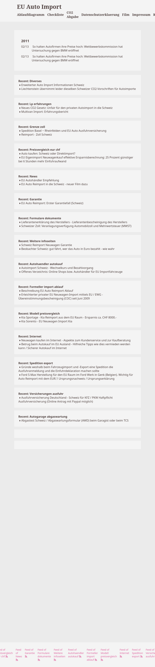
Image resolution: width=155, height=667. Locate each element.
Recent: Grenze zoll (31, 127)
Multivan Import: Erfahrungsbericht (44, 112)
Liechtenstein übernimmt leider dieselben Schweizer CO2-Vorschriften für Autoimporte (78, 89)
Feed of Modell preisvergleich (109, 654)
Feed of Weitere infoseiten (59, 654)
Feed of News (19, 654)
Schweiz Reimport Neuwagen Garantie (46, 245)
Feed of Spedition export (137, 653)
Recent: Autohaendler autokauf (40, 264)
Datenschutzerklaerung (100, 14)
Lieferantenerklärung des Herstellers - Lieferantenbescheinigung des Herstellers (74, 222)
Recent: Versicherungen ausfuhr (41, 394)
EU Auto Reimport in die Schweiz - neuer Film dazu (54, 184)
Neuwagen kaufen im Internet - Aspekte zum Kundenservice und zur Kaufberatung (76, 340)
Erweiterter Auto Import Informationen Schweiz (52, 85)
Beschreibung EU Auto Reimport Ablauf (47, 291)
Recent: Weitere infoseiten (37, 241)
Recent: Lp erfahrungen (35, 104)
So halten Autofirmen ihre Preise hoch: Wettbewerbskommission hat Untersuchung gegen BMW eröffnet (77, 48)
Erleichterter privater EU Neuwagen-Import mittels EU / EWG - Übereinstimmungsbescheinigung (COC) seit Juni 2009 (60, 296)
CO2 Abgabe (73, 14)
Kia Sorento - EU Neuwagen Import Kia (46, 321)
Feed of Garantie (30, 653)
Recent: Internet (30, 336)
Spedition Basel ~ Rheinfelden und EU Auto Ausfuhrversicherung (63, 131)
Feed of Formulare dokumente (44, 654)
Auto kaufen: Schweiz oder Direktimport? (48, 153)
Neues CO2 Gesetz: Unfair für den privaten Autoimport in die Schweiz (67, 108)
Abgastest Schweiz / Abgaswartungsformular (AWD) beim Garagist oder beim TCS (74, 420)
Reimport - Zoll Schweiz (36, 134)
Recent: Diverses (30, 81)
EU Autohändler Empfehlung (40, 180)
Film (125, 14)
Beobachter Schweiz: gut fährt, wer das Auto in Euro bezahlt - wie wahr (68, 249)
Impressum (141, 14)
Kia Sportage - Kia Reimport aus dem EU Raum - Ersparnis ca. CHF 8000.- (68, 317)
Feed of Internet (124, 653)
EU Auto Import (39, 6)
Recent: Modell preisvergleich (39, 313)
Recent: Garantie (30, 199)
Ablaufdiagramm (31, 14)
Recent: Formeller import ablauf (40, 287)
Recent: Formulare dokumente (39, 218)
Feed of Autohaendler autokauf (76, 653)
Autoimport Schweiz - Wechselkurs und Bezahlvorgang (57, 268)
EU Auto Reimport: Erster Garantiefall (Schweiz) (52, 203)
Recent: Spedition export (35, 363)
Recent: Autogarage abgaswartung (42, 417)
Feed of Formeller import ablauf (92, 654)
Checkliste (55, 14)
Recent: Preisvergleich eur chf (39, 150)
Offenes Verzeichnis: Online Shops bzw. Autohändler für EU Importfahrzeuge (71, 272)
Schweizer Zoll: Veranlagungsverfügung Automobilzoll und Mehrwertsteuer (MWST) (76, 226)
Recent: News (27, 176)
